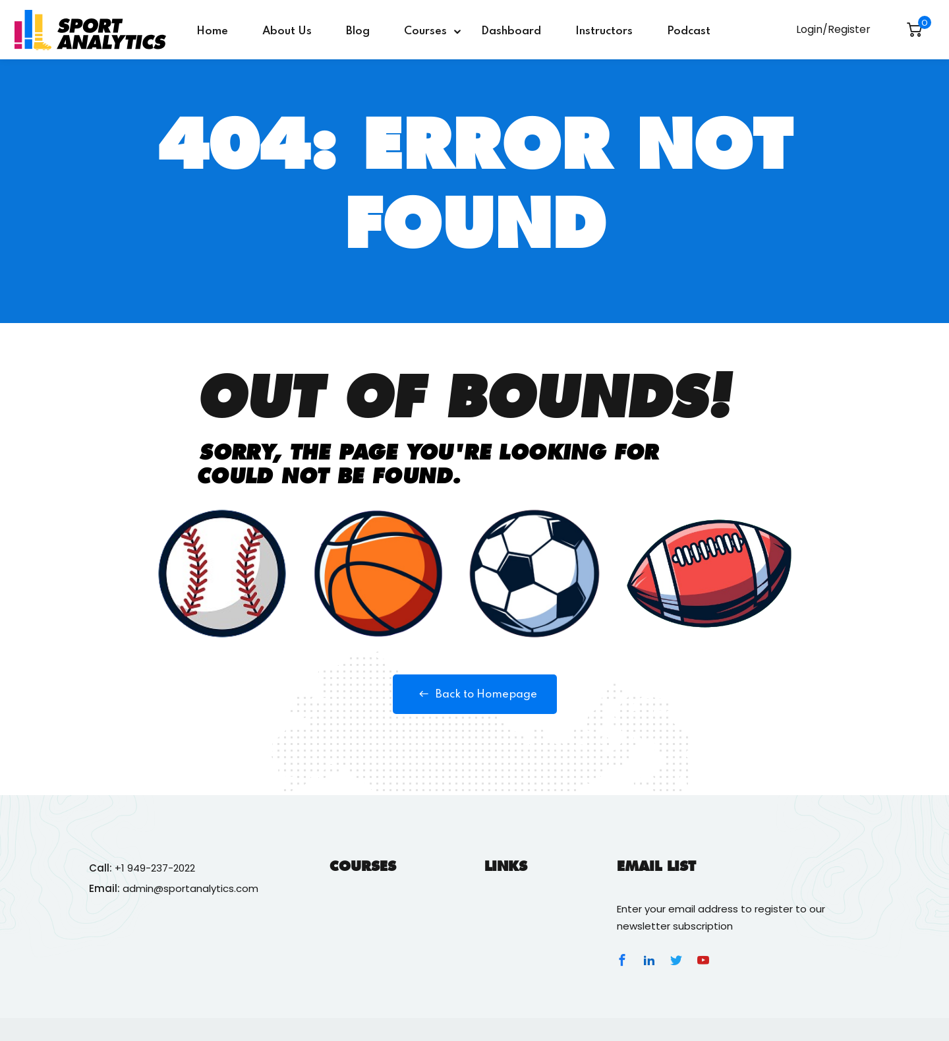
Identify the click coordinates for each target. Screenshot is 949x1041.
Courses (425, 31)
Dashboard (511, 31)
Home (212, 31)
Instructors (604, 31)
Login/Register (833, 29)
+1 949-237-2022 (155, 868)
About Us (287, 31)
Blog (358, 31)
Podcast (688, 31)
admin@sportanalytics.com (190, 888)
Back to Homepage (475, 694)
